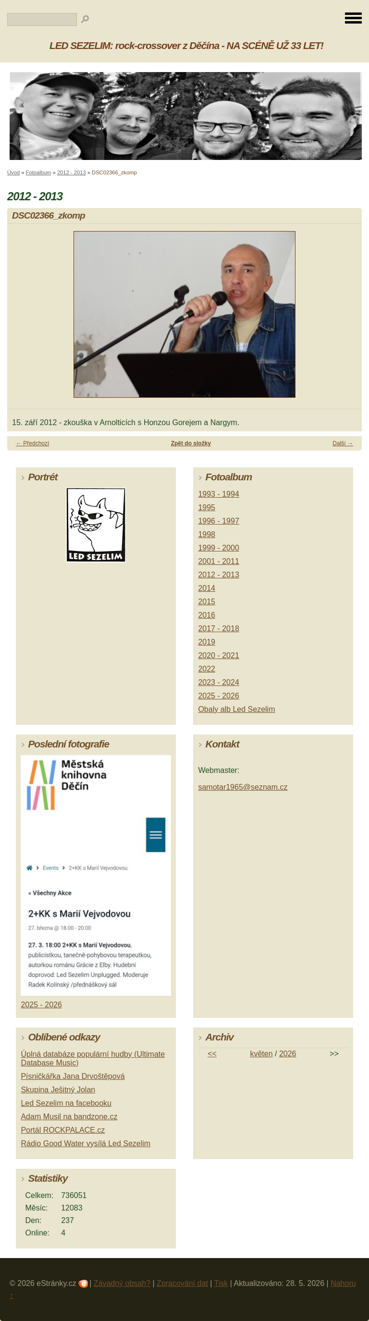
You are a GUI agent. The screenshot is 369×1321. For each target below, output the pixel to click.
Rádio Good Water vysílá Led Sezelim (85, 1143)
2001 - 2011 (218, 561)
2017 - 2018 (218, 628)
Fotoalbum (38, 172)
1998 (206, 534)
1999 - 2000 (218, 548)
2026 (287, 1054)
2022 (206, 669)
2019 (206, 642)
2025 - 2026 (218, 696)
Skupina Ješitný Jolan (58, 1090)
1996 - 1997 (218, 521)
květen (261, 1054)
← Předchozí (32, 443)
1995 (206, 507)
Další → (342, 443)
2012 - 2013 (71, 172)
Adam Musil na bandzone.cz (69, 1117)
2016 (206, 615)
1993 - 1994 (218, 494)
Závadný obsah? (122, 1283)
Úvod (13, 172)
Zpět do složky (191, 443)
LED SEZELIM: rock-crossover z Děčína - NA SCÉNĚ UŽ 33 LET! (186, 45)
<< (212, 1054)
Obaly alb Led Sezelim (236, 709)
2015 (206, 602)
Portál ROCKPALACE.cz (63, 1130)
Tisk (221, 1283)
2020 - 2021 (218, 655)
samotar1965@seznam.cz (242, 787)
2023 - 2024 (218, 682)
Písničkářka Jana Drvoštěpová (72, 1076)
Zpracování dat (182, 1283)
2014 (206, 588)
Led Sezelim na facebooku (66, 1103)
